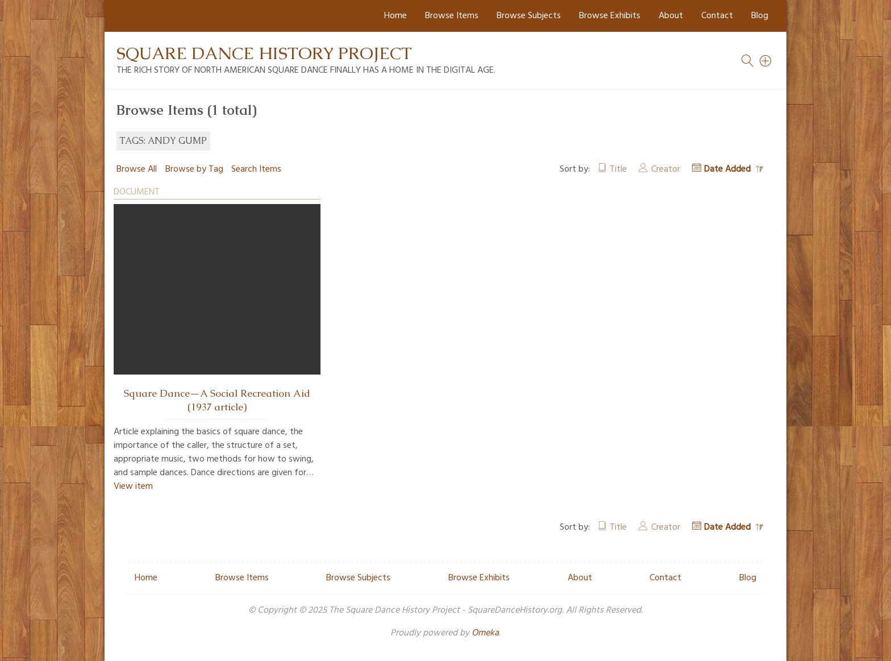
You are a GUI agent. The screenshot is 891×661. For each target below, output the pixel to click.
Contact (717, 16)
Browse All (136, 169)
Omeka (485, 633)
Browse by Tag (194, 169)
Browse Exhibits (609, 16)
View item (133, 486)
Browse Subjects (529, 16)
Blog (759, 16)
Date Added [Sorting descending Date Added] (728, 169)
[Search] (766, 61)
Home (395, 16)
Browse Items (451, 16)
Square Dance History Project (264, 53)
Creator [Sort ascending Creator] (665, 169)
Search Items (256, 169)
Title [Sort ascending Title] (618, 169)
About (671, 16)
